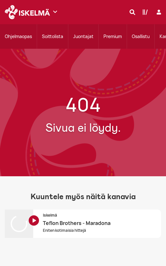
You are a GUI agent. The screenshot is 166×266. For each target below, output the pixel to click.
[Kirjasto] (143, 12)
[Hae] (131, 12)
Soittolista (52, 36)
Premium (112, 36)
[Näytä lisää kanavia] (55, 11)
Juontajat (83, 36)
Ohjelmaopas (18, 36)
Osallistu (141, 36)
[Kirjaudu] (158, 12)
